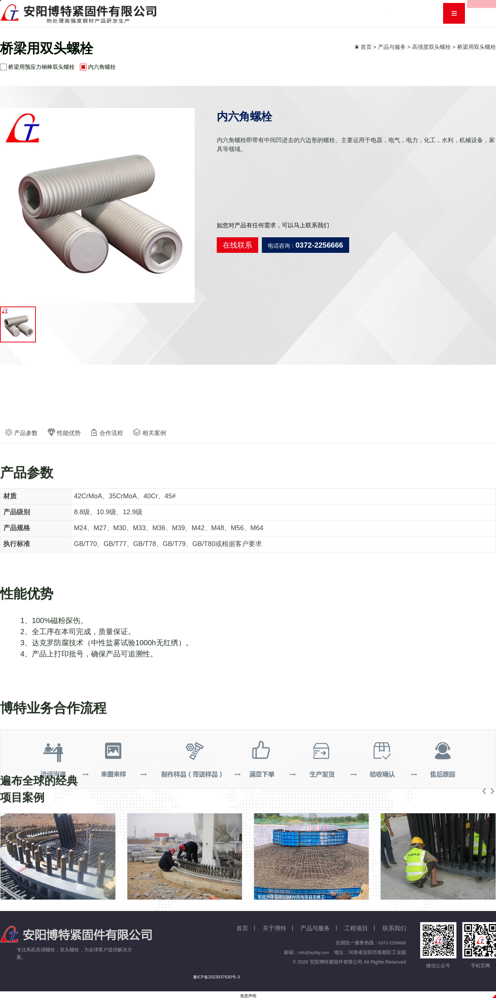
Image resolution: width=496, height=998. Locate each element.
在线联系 (237, 245)
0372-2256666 (390, 944)
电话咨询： (305, 245)
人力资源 (378, 13)
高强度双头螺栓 (431, 47)
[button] (492, 792)
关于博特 (224, 13)
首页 (193, 13)
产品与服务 (264, 13)
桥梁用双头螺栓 (476, 47)
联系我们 (415, 13)
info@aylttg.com (311, 954)
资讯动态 (304, 13)
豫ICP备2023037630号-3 (216, 978)
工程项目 (341, 13)
